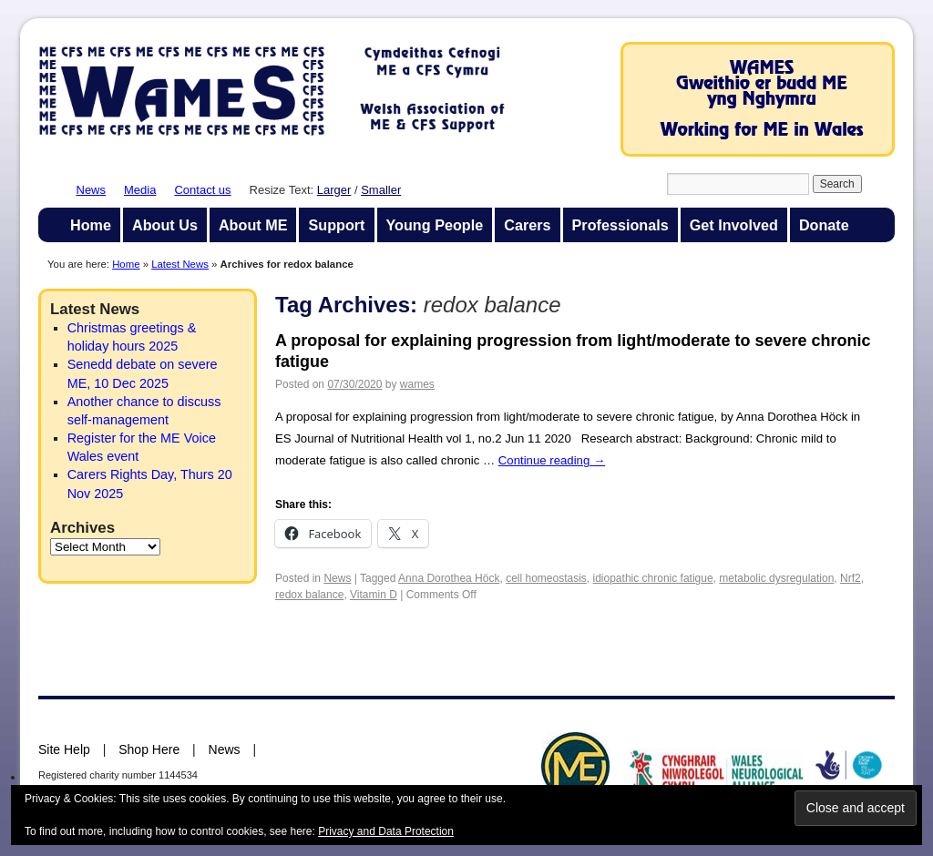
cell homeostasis (546, 578)
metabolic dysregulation (776, 578)
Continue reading (551, 460)
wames (417, 384)
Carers (527, 225)
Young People (435, 225)
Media (140, 190)
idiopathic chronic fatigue (653, 578)
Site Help (64, 749)
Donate (824, 225)
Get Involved (734, 225)
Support (336, 225)
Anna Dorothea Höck (448, 578)
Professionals (620, 225)
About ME (253, 225)
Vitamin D (373, 594)
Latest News (180, 264)
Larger (334, 190)
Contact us (202, 190)
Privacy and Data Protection (386, 831)
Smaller (381, 190)
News (92, 190)
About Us (165, 225)
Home (90, 225)
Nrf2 (850, 578)
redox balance (309, 594)
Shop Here (148, 749)
